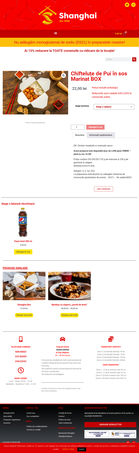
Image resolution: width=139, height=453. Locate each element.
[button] (55, 33)
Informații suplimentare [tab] (100, 135)
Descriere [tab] (79, 135)
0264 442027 (20, 351)
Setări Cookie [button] (68, 449)
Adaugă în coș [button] (23, 252)
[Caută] (134, 59)
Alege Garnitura (82, 106)
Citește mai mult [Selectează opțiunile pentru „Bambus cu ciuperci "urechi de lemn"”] (69, 315)
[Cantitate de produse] (77, 127)
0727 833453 (20, 356)
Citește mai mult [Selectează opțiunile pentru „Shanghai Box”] (24, 315)
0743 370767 (20, 361)
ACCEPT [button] (82, 449)
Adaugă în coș (95, 127)
